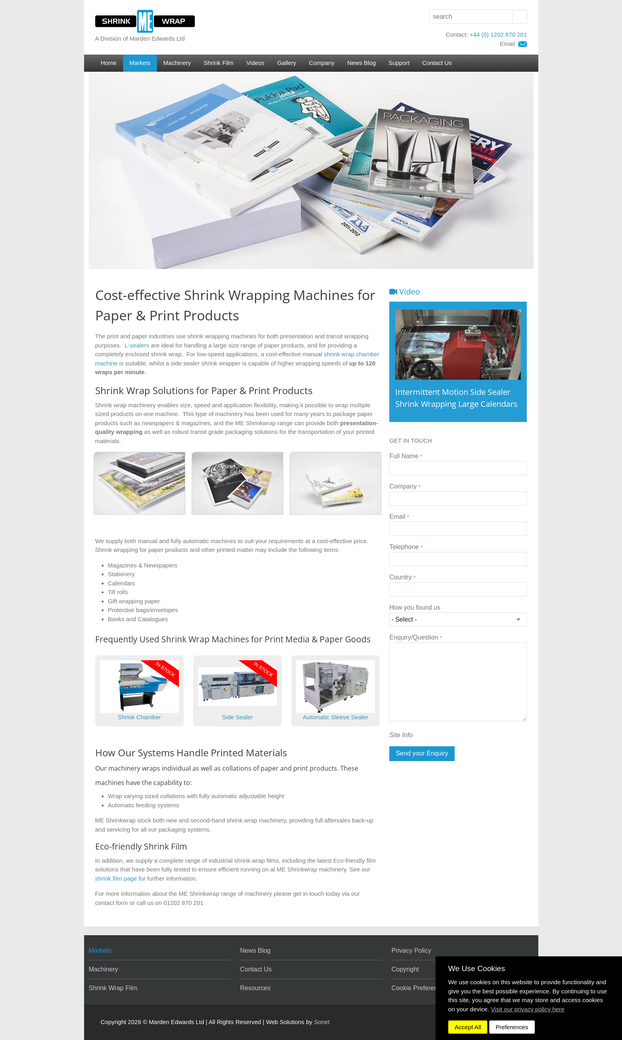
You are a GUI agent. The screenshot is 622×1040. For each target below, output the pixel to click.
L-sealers (137, 345)
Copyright (405, 969)
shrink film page (116, 878)
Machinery (177, 62)
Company (321, 62)
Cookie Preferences (420, 988)
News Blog (361, 62)
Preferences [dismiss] (512, 1027)
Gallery (286, 62)
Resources (255, 988)
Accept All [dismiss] (468, 1027)
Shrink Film (218, 62)
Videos (255, 62)
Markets (140, 62)
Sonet (322, 1021)
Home (109, 62)
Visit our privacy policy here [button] (528, 1009)
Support (399, 62)
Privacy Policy (412, 950)
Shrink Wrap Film (113, 988)
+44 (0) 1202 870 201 (498, 34)
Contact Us (437, 62)
